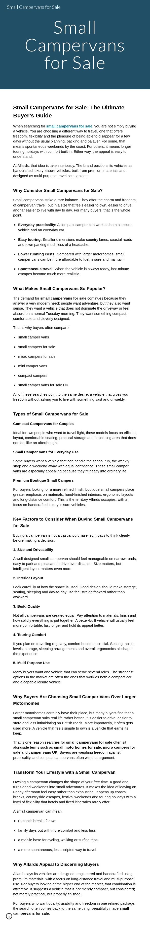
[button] (9, 918)
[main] (75, 44)
